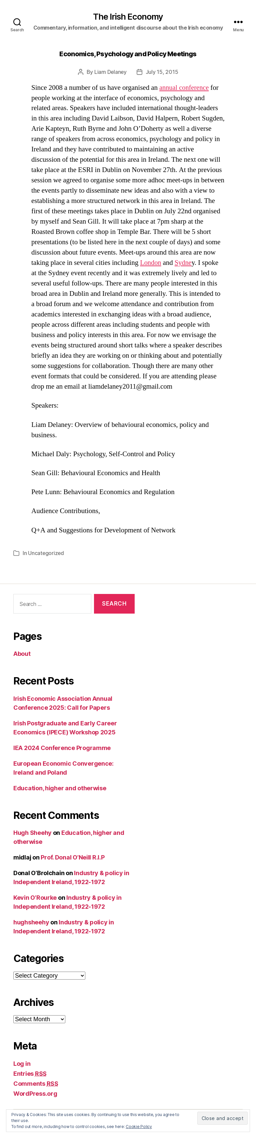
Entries (30, 1073)
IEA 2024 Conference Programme (62, 747)
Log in (21, 1063)
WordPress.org (35, 1093)
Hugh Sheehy (32, 832)
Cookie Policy (139, 1126)
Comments (35, 1083)
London (151, 262)
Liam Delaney (110, 72)
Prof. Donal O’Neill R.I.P (72, 857)
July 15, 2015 (162, 72)
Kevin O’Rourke (35, 897)
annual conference (184, 87)
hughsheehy (31, 922)
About (22, 653)
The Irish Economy (128, 17)
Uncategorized (46, 553)
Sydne (184, 262)
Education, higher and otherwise (59, 787)
